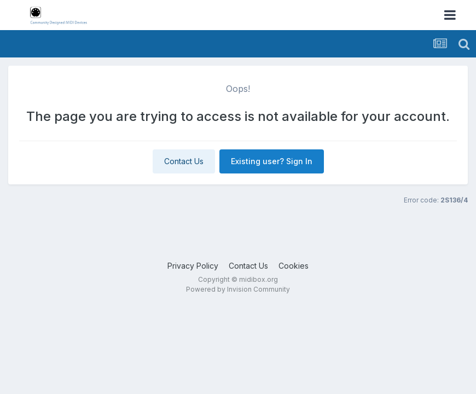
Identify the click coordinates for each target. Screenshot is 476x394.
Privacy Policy (192, 265)
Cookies (293, 265)
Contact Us (184, 161)
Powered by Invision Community (238, 289)
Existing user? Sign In (271, 161)
